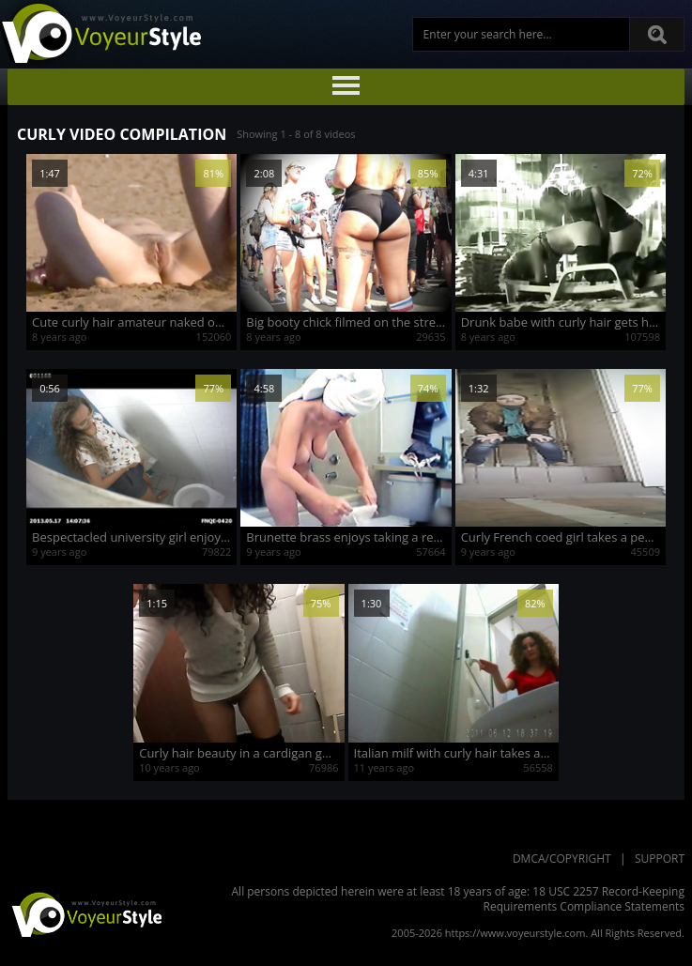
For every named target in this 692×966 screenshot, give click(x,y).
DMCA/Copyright (562, 858)
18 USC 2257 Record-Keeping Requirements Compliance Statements (584, 898)
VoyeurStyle (84, 913)
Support (659, 858)
